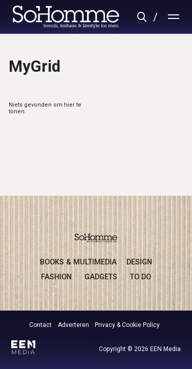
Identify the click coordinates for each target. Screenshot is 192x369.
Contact (40, 325)
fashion (56, 277)
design (139, 262)
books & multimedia (78, 262)
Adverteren (73, 325)
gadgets (100, 277)
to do (140, 277)
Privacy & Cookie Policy (127, 325)
